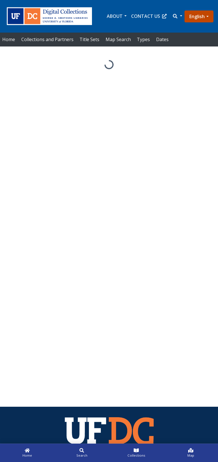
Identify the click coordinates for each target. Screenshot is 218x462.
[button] (177, 16)
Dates (162, 39)
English (197, 16)
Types (143, 39)
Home (8, 39)
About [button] (115, 16)
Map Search (118, 39)
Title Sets (89, 39)
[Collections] (136, 453)
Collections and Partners (47, 39)
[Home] (27, 453)
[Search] (81, 453)
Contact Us (149, 16)
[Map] (191, 453)
